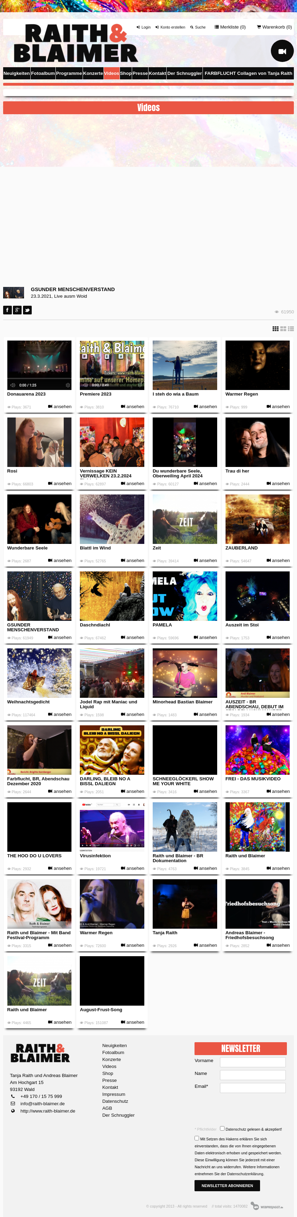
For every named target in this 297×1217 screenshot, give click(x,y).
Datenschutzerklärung (245, 1174)
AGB (107, 1108)
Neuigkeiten (16, 73)
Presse (140, 73)
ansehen (59, 406)
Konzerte (93, 73)
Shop (125, 73)
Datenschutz (115, 1101)
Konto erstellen (170, 27)
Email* (201, 1086)
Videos (111, 73)
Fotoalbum (43, 73)
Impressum (113, 1094)
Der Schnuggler (184, 73)
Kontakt (157, 73)
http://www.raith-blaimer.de (47, 1111)
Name (201, 1073)
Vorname (204, 1060)
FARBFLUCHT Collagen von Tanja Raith (248, 73)
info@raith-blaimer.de (42, 1103)
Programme (69, 73)
